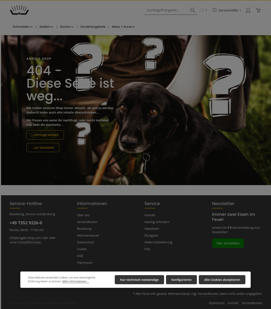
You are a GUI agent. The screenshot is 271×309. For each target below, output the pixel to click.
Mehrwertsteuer (87, 235)
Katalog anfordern (156, 221)
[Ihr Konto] (248, 11)
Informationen (90, 203)
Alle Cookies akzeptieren (222, 279)
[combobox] (167, 11)
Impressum (84, 262)
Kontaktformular (28, 242)
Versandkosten (87, 221)
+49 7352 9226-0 (26, 222)
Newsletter (152, 228)
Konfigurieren (183, 279)
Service (152, 203)
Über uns (83, 215)
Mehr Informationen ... (61, 281)
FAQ (148, 249)
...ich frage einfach (45, 136)
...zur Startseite (42, 148)
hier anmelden (227, 243)
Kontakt (150, 215)
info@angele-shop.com (25, 237)
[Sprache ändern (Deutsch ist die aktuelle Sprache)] (203, 11)
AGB (80, 255)
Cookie (81, 249)
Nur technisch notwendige (142, 279)
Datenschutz (85, 242)
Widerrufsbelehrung (157, 242)
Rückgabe (151, 235)
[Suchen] (193, 11)
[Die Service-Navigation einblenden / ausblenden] (226, 11)
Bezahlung (84, 228)
